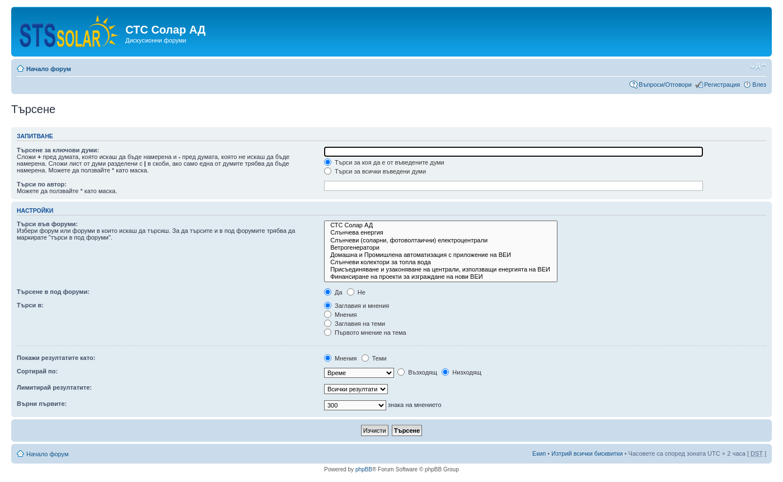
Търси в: (30, 305)
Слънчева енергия (440, 232)
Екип (539, 453)
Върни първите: (42, 403)
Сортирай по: (37, 371)
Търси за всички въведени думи (375, 171)
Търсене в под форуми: (53, 291)
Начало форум (48, 68)
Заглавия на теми (354, 323)
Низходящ (461, 372)
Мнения (340, 314)
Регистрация (722, 84)
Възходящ (417, 372)
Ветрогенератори (440, 247)
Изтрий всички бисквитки (586, 453)
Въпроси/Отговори (665, 84)
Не (356, 292)
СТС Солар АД (440, 225)
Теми (374, 358)
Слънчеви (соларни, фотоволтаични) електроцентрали (440, 240)
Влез (759, 84)
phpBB (363, 469)
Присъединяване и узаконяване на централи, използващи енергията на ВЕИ (440, 269)
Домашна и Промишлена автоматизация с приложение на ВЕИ (440, 255)
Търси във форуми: (47, 224)
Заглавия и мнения (356, 305)
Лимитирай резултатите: (54, 387)
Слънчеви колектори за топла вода (440, 262)
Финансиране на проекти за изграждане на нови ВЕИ (440, 276)
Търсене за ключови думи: (58, 150)
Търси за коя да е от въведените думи (384, 162)
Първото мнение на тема (365, 332)
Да (333, 292)
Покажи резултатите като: (56, 357)
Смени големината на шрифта (758, 67)
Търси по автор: (42, 184)
